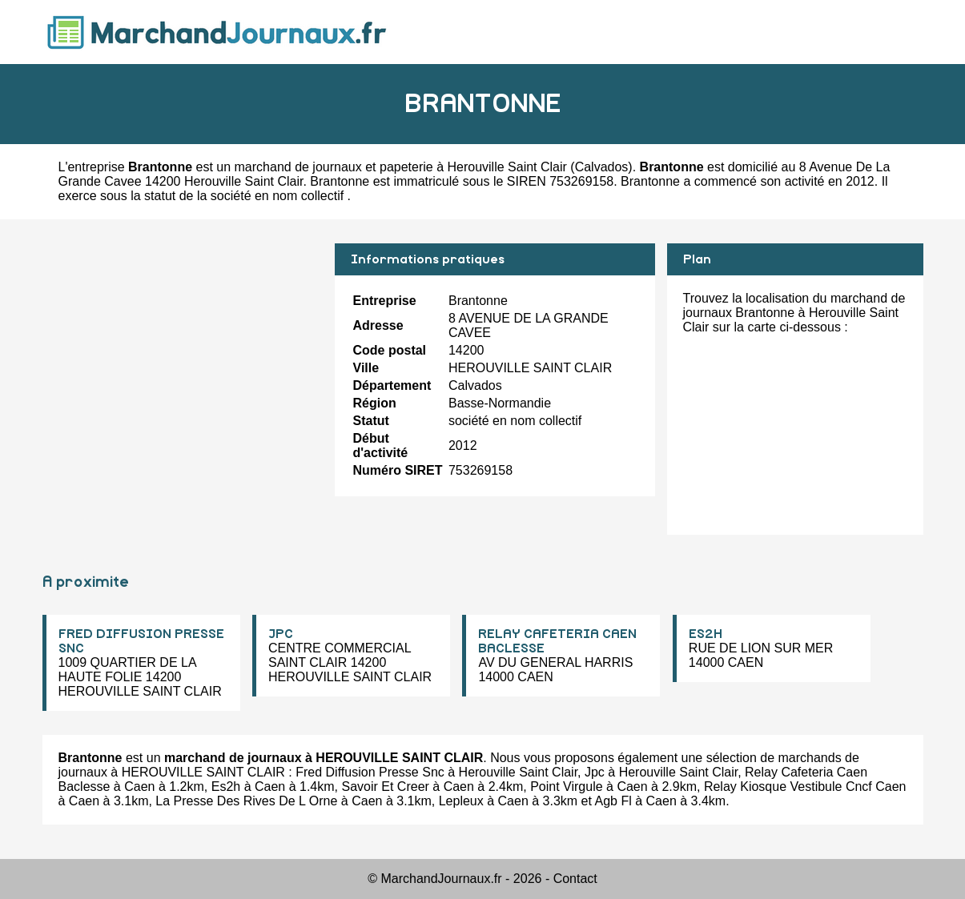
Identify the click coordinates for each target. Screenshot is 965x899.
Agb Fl (613, 801)
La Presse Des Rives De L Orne (246, 801)
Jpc (595, 772)
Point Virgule (566, 786)
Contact (575, 878)
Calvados (602, 167)
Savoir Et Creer (384, 786)
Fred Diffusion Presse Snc (370, 772)
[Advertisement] (182, 355)
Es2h (225, 786)
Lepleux (461, 801)
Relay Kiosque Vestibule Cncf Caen (805, 786)
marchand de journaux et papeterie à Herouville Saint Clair (401, 167)
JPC (280, 634)
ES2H (705, 634)
